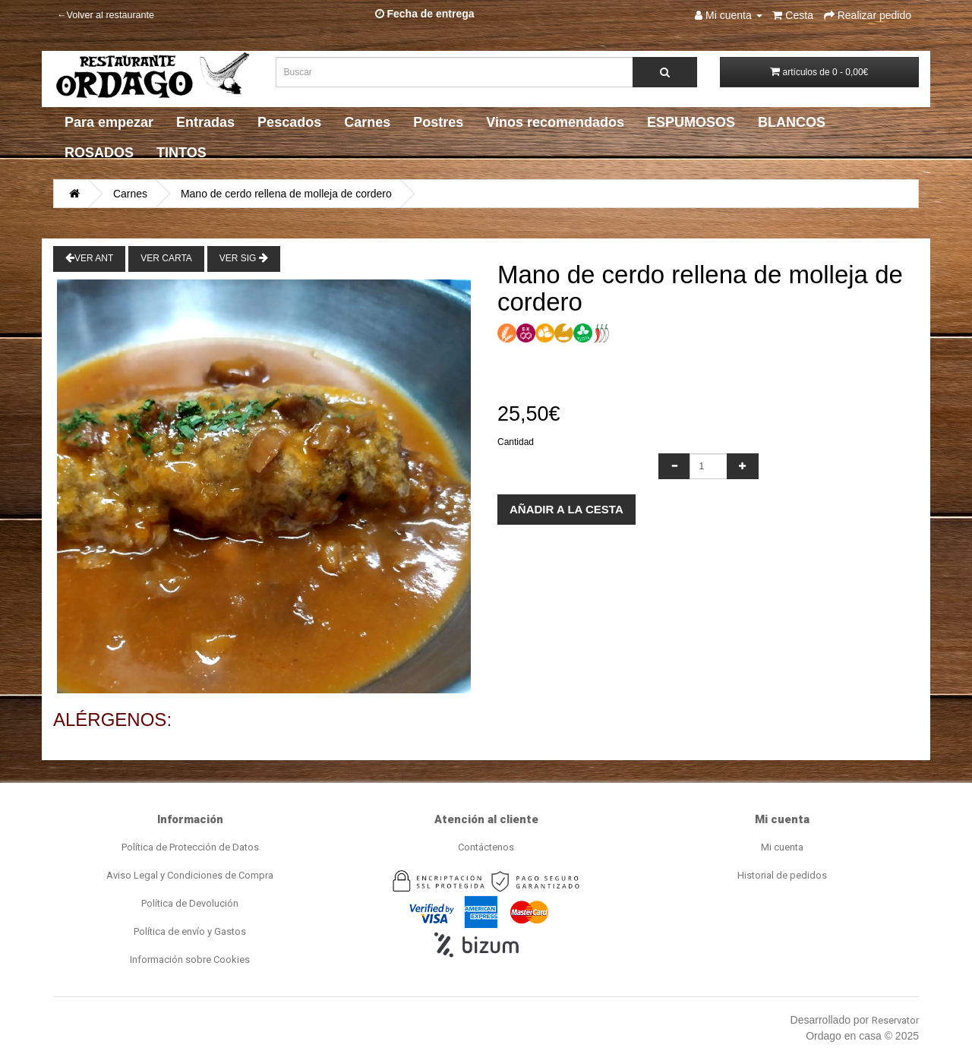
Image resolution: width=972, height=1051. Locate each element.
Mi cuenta (782, 847)
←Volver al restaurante (105, 15)
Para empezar (109, 122)
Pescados (289, 122)
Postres (438, 122)
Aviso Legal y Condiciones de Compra (189, 875)
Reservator (895, 1020)
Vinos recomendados (555, 122)
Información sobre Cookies (190, 959)
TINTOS (181, 152)
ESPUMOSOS (691, 122)
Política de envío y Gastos (190, 931)
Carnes (367, 122)
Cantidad (515, 442)
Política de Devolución (189, 903)
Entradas (205, 122)
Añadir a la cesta (566, 509)
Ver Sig (243, 258)
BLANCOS (791, 122)
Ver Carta (166, 258)
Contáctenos (486, 847)
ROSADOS (99, 152)
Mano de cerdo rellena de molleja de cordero (286, 194)
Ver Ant (89, 258)
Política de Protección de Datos (190, 847)
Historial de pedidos (782, 875)
